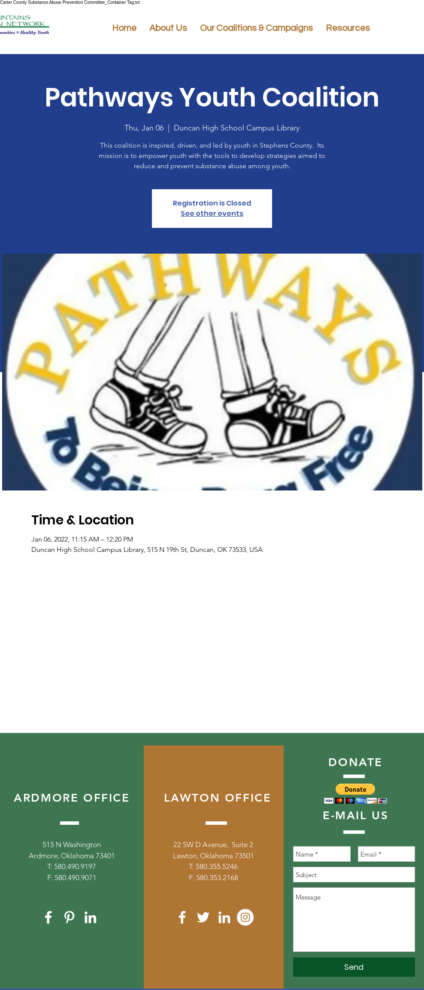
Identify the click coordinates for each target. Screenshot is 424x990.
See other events (212, 213)
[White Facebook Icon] (48, 917)
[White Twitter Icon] (203, 917)
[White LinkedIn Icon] (90, 917)
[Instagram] (245, 917)
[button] (355, 794)
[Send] (354, 967)
